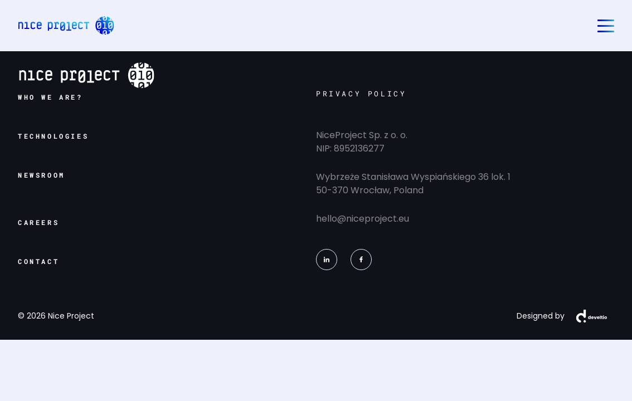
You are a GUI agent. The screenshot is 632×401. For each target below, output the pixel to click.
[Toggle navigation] (605, 25)
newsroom (41, 174)
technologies (53, 135)
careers (38, 222)
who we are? (50, 96)
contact (38, 261)
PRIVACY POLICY (361, 94)
